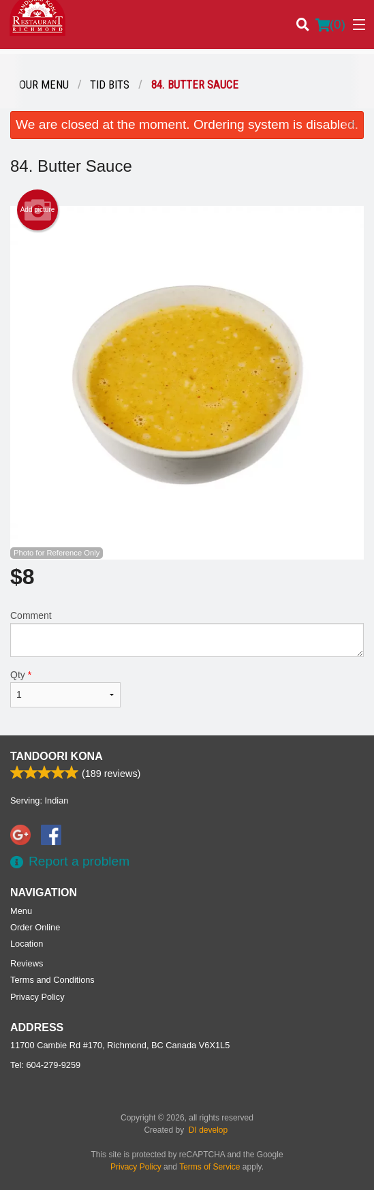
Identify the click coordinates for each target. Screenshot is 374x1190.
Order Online (35, 927)
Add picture (37, 209)
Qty (65, 688)
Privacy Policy (37, 997)
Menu (21, 911)
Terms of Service (209, 1167)
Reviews (26, 963)
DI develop (208, 1130)
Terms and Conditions (52, 980)
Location (26, 944)
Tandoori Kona (56, 756)
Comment (187, 633)
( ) (330, 24)
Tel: (45, 1065)
